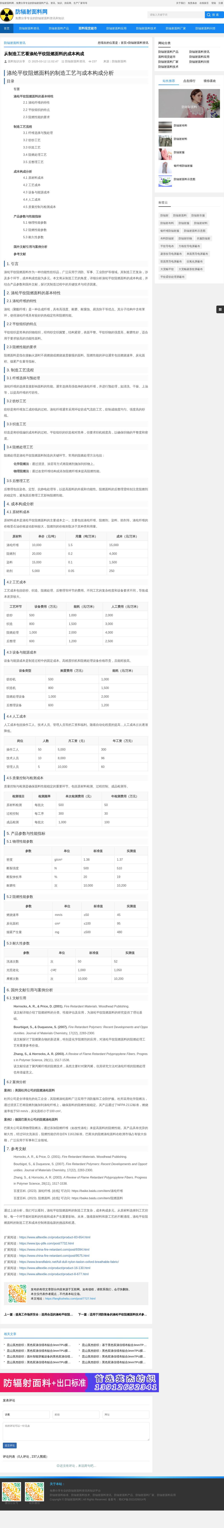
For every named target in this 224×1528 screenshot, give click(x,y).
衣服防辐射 (203, 238)
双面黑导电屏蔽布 (171, 261)
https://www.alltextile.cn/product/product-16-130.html (54, 1268)
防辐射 (164, 215)
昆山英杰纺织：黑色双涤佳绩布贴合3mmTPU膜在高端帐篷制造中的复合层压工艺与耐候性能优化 (115, 1362)
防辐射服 (184, 223)
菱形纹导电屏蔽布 (171, 253)
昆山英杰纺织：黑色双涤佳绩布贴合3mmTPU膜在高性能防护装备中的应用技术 (40, 1345)
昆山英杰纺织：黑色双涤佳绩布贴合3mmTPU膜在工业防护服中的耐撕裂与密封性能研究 (115, 1356)
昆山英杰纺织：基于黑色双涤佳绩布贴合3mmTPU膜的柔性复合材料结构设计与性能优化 (115, 1345)
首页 (7, 28)
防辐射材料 (201, 223)
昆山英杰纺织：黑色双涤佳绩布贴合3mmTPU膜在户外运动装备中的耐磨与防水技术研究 (40, 1350)
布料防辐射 (167, 238)
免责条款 (192, 3)
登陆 (213, 3)
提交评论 (10, 1448)
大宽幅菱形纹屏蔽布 (191, 269)
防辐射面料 (180, 215)
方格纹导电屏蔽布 (189, 246)
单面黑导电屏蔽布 (197, 253)
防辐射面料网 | (74, 1502)
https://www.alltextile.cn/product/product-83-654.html (54, 1237)
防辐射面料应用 (116, 28)
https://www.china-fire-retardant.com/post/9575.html (54, 1255)
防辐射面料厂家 (176, 28)
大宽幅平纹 (167, 269)
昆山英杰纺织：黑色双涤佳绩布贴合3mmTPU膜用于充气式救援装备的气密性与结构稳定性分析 (40, 1362)
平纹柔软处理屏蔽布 (172, 276)
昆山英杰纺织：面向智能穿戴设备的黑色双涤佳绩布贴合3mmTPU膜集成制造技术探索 (40, 1356)
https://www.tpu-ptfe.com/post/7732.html (46, 1243)
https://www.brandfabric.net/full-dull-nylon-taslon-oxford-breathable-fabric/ (69, 1261)
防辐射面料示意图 (194, 230)
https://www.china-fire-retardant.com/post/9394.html (54, 1249)
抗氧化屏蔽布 (195, 261)
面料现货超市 (167, 56)
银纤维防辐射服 (169, 230)
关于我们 (180, 3)
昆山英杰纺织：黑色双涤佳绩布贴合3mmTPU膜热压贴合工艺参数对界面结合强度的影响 (115, 1350)
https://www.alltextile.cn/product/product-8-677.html (54, 1274)
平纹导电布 (167, 246)
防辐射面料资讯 (29, 28)
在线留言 (204, 3)
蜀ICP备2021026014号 (132, 1502)
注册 (220, 3)
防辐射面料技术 (146, 28)
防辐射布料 (167, 223)
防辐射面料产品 (59, 28)
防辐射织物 (185, 238)
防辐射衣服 (198, 215)
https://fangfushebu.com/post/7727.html (70, 1298)
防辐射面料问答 (205, 28)
